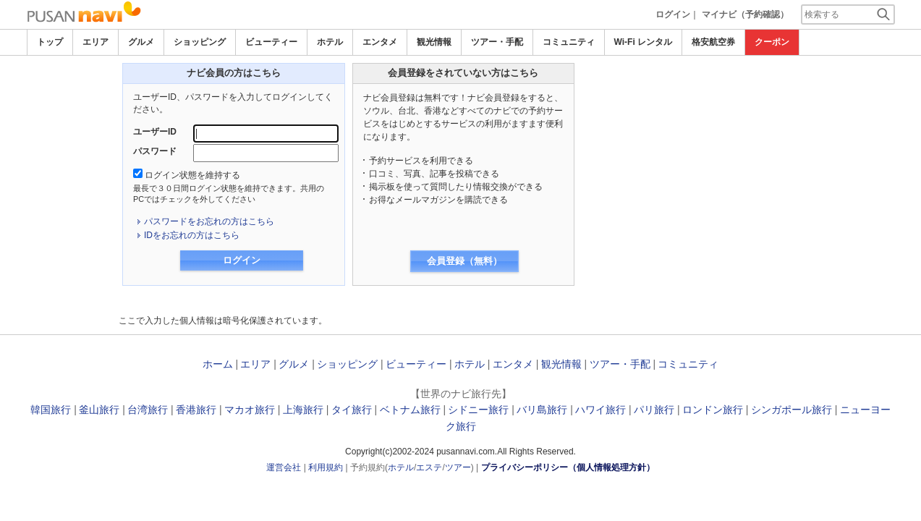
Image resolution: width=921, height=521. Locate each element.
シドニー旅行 (478, 409)
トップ (50, 42)
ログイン (672, 14)
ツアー (458, 467)
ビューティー (271, 42)
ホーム (218, 364)
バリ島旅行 (542, 409)
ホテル (330, 42)
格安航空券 (713, 42)
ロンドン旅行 (712, 409)
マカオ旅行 (249, 409)
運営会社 (283, 467)
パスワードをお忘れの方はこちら (209, 221)
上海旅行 (303, 409)
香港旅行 (196, 409)
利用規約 (325, 467)
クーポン (772, 42)
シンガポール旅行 (791, 409)
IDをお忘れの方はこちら (191, 235)
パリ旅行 (654, 409)
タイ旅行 (351, 409)
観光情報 (434, 42)
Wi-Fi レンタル (643, 42)
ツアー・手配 (497, 42)
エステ (429, 467)
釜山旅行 (99, 409)
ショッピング (200, 42)
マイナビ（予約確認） (745, 14)
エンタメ (379, 42)
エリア (95, 42)
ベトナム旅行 (410, 409)
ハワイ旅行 (600, 409)
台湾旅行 (147, 409)
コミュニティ (569, 42)
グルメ (141, 42)
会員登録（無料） (464, 260)
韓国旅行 (50, 409)
